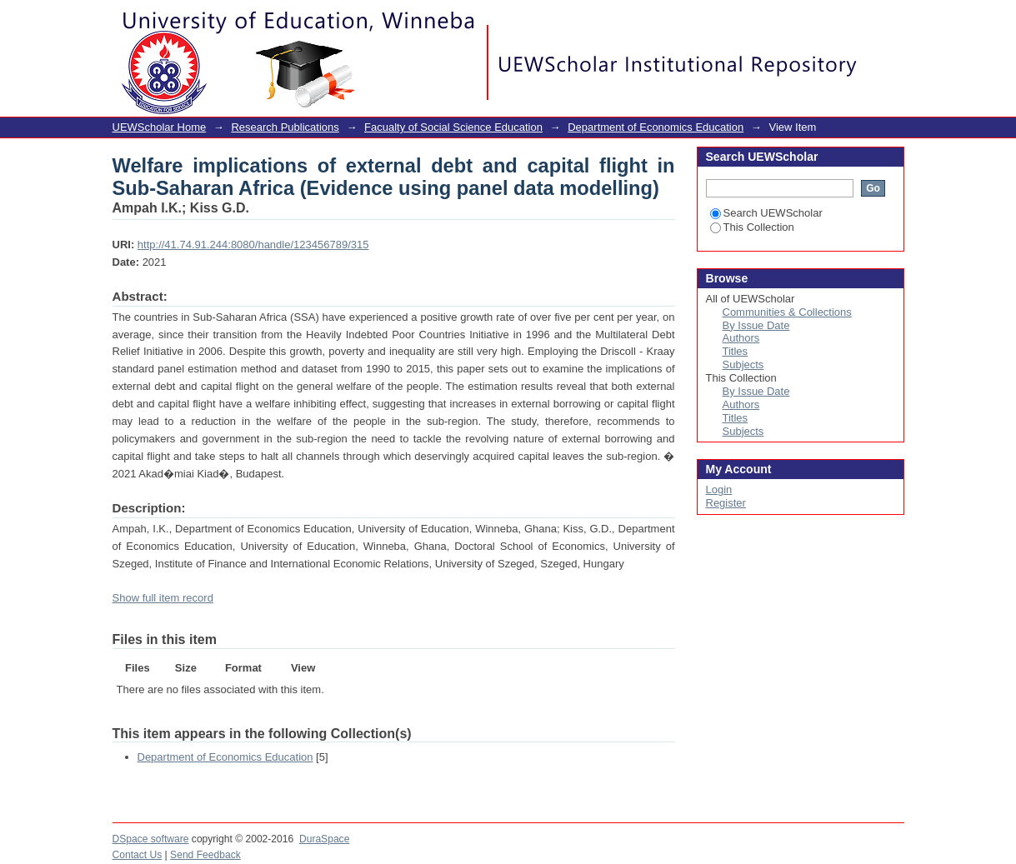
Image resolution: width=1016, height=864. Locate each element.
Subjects (743, 364)
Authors (741, 338)
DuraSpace (324, 839)
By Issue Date (756, 325)
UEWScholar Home (160, 127)
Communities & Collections (787, 312)
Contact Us (138, 855)
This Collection (752, 227)
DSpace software (151, 839)
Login (891, 20)
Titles (735, 351)
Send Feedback (205, 855)
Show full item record (163, 598)
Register (726, 503)
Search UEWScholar (766, 213)
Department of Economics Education (655, 127)
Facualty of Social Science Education (453, 127)
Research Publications (284, 127)
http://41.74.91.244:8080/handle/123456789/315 (253, 244)
